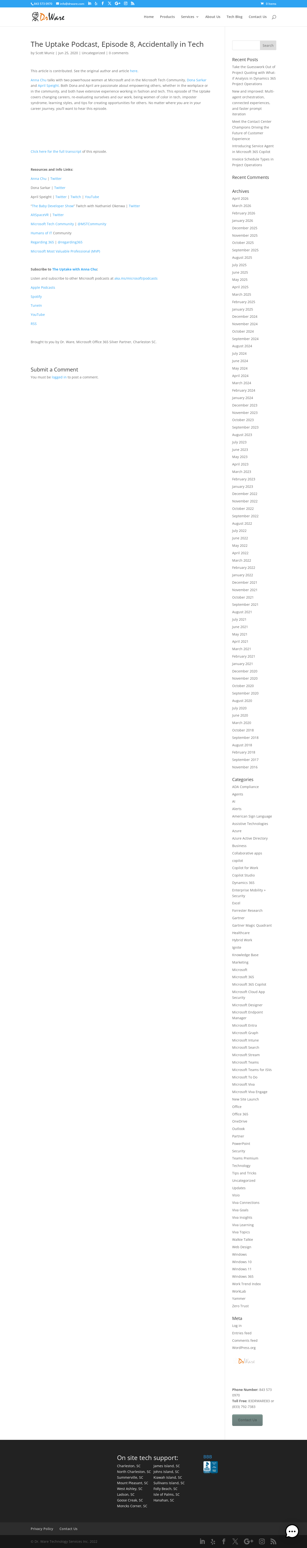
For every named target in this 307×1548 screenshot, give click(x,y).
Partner (238, 1136)
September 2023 (245, 427)
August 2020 (242, 700)
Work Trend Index (246, 1284)
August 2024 (242, 346)
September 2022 (245, 516)
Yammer (239, 1298)
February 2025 (243, 302)
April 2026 (240, 198)
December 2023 (244, 405)
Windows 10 (242, 1262)
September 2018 (245, 737)
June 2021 (240, 626)
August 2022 (242, 523)
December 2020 (244, 671)
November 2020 (245, 678)
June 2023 (240, 449)
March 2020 (241, 722)
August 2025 (242, 257)
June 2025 (240, 272)
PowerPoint (241, 1143)
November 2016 (245, 767)
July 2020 (239, 708)
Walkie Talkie (242, 1239)
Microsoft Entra (244, 1025)
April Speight (48, 85)
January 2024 (242, 397)
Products (167, 17)
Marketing (240, 962)
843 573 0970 (43, 4)
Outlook (238, 1128)
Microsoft (239, 969)
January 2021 (242, 663)
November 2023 (245, 412)
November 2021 (245, 590)
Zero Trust (240, 1306)
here (133, 71)
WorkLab (239, 1291)
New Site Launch (245, 1099)
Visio (236, 1195)
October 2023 (243, 420)
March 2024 (241, 383)
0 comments (119, 53)
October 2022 (243, 508)
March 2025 (241, 294)
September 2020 (245, 693)
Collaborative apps (247, 853)
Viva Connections (246, 1202)
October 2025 (243, 242)
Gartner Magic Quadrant (252, 925)
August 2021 (242, 612)
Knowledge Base (245, 955)
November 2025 (245, 235)
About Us (212, 17)
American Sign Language (252, 816)
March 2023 (241, 471)
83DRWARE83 (259, 1401)
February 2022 (243, 567)
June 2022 (240, 538)
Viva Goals (240, 1210)
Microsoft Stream (246, 1055)
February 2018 (243, 752)
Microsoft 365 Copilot (249, 984)
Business (239, 845)
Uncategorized (93, 53)
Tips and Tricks (244, 1173)
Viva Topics (241, 1232)
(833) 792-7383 (243, 1406)
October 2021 (243, 597)
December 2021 (244, 582)
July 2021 (239, 619)
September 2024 (245, 338)
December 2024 (244, 316)
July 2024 (239, 353)
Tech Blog (234, 17)
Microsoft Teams (245, 1062)
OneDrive (239, 1121)
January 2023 (242, 486)
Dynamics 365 (243, 882)
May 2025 (240, 279)
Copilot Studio (243, 875)
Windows (239, 1254)
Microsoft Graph (245, 1032)
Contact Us (258, 17)
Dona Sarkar (197, 80)
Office (237, 1106)
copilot (237, 860)
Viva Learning (243, 1225)
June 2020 (240, 715)
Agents (237, 794)
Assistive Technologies (250, 823)
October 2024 (243, 331)
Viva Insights (242, 1217)
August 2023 (242, 434)
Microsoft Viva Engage (249, 1091)
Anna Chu (39, 80)
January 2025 (242, 309)
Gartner (238, 918)
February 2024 (243, 390)
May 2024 (240, 368)
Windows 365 (243, 1276)
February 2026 (243, 213)
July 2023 (239, 442)
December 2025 (244, 228)
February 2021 (243, 656)
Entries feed (242, 1333)
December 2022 (244, 493)
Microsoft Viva (243, 1084)
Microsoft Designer (247, 1005)
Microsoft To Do (244, 1077)
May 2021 (240, 634)
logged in (59, 377)
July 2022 (239, 530)
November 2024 (245, 324)
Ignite (236, 947)
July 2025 (239, 265)
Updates (239, 1188)
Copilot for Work (245, 867)
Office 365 (240, 1114)
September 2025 (245, 250)
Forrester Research (247, 910)
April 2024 (240, 375)
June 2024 (240, 361)
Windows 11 (242, 1269)
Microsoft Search (245, 1047)
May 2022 (240, 545)
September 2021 (245, 604)
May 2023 (240, 456)
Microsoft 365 (243, 977)
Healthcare (241, 932)
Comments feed (245, 1340)
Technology (241, 1165)
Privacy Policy (42, 1528)
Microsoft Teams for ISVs (252, 1069)
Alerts (237, 808)
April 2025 (240, 287)
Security (238, 1151)
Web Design (241, 1247)
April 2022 (240, 553)
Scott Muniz (44, 53)
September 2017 (245, 759)
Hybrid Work (242, 940)
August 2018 (242, 745)
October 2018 (243, 730)
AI (233, 801)
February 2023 (243, 479)
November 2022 (245, 501)
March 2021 (241, 649)
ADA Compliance (245, 786)
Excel (236, 903)
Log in (237, 1325)
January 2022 (242, 575)
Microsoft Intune (245, 1040)
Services (187, 17)
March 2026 (241, 205)
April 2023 (240, 464)
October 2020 (243, 685)
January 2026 (242, 220)
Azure (237, 831)
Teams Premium (245, 1158)
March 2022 (241, 560)
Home (149, 17)
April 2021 (240, 641)
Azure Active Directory (250, 838)
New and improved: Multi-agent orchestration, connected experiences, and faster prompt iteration (253, 102)
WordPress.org (244, 1347)
